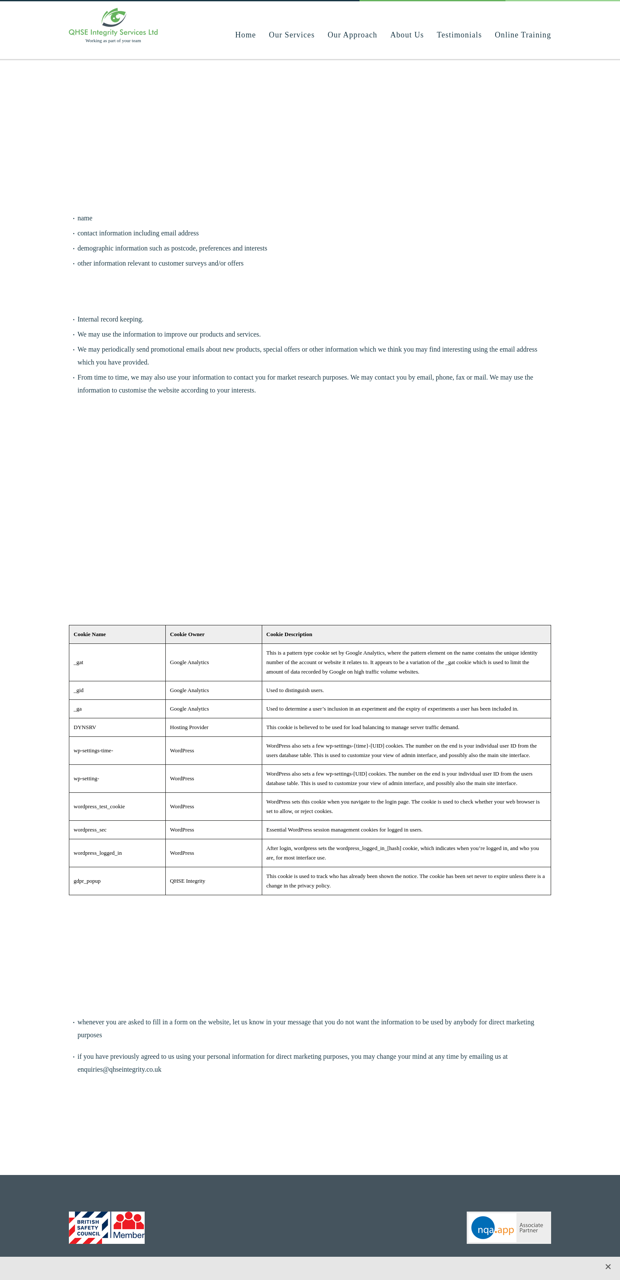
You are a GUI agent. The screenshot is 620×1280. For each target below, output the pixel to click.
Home (245, 35)
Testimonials (459, 35)
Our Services (292, 35)
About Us (407, 35)
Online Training (523, 35)
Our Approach (352, 35)
